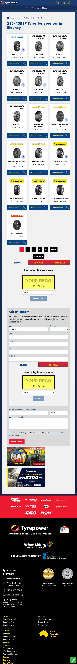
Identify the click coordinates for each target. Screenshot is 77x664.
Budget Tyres (43, 597)
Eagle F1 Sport (38, 161)
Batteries (6, 620)
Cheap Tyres (43, 600)
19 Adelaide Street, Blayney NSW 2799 (16, 559)
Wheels (6, 608)
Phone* (11, 341)
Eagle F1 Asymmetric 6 (60, 125)
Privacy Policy (53, 433)
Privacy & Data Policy (16, 660)
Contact (6, 635)
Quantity (53, 326)
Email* (11, 348)
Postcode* (12, 356)
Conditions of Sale (29, 660)
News (5, 644)
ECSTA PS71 (16, 89)
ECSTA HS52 (38, 54)
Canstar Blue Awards (46, 594)
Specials (6, 632)
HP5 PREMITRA (17, 233)
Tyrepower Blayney (38, 8)
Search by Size (8, 597)
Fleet (5, 641)
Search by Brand (9, 600)
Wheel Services (9, 626)
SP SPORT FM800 (16, 198)
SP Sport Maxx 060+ (60, 198)
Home (10, 18)
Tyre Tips (6, 606)
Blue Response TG (60, 161)
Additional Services (10, 629)
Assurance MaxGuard (38, 125)
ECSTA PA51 (60, 54)
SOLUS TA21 (60, 89)
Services (6, 617)
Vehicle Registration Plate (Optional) (22, 409)
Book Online (8, 638)
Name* (11, 334)
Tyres (5, 591)
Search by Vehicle (9, 594)
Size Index (42, 591)
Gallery (6, 647)
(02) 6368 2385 (14, 565)
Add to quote (14, 63)
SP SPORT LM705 (38, 198)
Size (10, 326)
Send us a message (15, 570)
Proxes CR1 (17, 54)
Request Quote (16, 441)
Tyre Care (6, 603)
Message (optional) (16, 417)
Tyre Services (8, 623)
